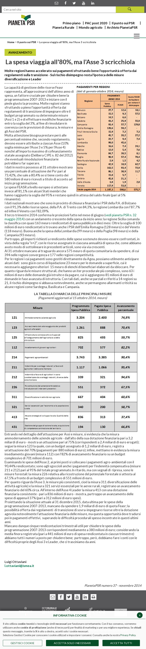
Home (11, 42)
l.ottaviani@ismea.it (19, 566)
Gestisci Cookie (22, 643)
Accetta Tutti (121, 643)
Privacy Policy (128, 635)
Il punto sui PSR (26, 42)
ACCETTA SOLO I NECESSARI (72, 643)
